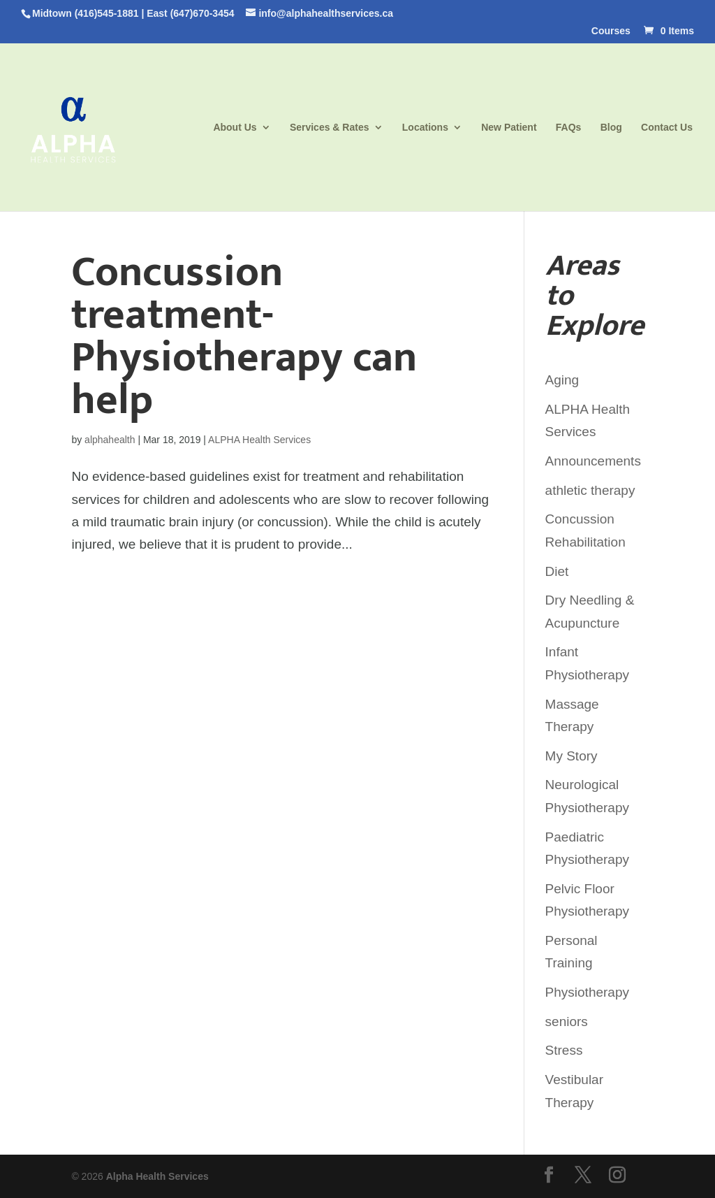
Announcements (593, 461)
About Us (234, 127)
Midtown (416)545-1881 (85, 13)
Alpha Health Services (157, 1176)
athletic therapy (590, 490)
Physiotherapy (587, 992)
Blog (611, 127)
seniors (566, 1021)
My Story (571, 756)
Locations (425, 127)
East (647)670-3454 (190, 13)
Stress (564, 1050)
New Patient (508, 127)
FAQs (569, 127)
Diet (557, 571)
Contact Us (667, 127)
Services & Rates (329, 127)
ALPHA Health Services (259, 439)
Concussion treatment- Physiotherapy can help (244, 336)
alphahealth (109, 439)
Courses (611, 31)
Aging (562, 380)
